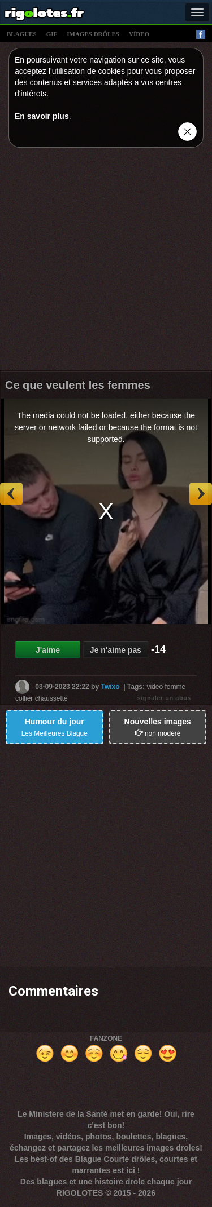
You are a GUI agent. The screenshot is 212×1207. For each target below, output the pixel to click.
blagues (22, 33)
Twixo (110, 687)
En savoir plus (42, 116)
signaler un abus (164, 698)
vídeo (139, 33)
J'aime (48, 650)
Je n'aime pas (115, 650)
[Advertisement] (106, 262)
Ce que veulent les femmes (77, 385)
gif (52, 33)
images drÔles (93, 33)
